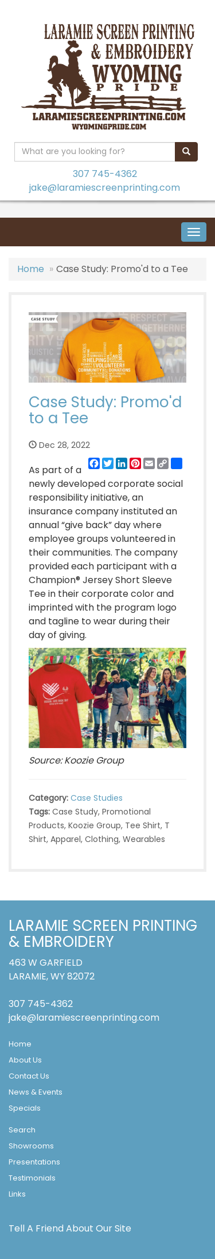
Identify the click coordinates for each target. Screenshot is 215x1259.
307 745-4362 (105, 173)
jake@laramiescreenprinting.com (104, 187)
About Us (25, 1060)
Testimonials (32, 1178)
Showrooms (31, 1145)
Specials (25, 1108)
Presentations (34, 1161)
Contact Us (29, 1076)
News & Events (35, 1092)
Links (17, 1194)
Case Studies (97, 798)
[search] (186, 152)
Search (22, 1129)
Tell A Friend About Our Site (70, 1228)
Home (30, 269)
